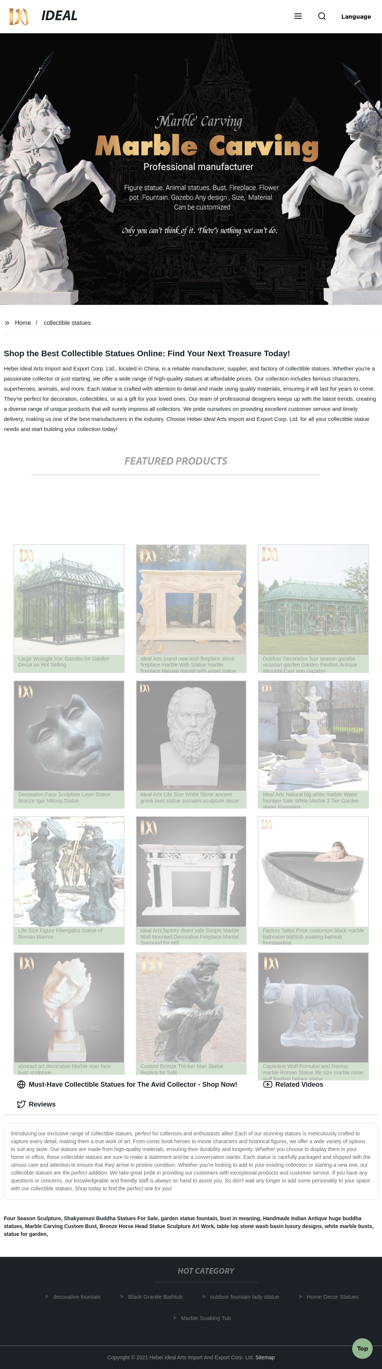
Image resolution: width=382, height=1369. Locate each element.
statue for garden (25, 1234)
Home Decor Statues (335, 1296)
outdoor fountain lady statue (246, 1296)
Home (23, 323)
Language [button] (356, 16)
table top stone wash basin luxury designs (269, 1226)
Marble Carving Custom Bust (61, 1226)
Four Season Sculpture (32, 1218)
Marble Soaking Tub (208, 1317)
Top (362, 1349)
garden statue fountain (189, 1218)
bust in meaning (240, 1218)
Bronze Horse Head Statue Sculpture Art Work (157, 1226)
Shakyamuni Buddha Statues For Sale (111, 1218)
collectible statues (67, 323)
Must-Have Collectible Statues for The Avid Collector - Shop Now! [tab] (127, 1084)
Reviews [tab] (36, 1104)
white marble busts (348, 1226)
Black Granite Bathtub (157, 1296)
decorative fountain (79, 1296)
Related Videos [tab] (293, 1084)
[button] (298, 17)
